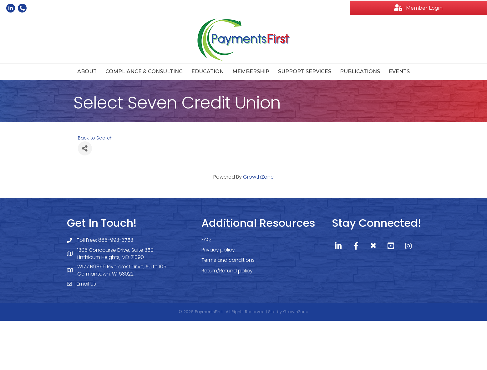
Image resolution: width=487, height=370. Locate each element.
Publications (360, 71)
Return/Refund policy (227, 270)
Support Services (304, 71)
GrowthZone (258, 176)
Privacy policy (218, 249)
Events (399, 71)
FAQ (206, 239)
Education (207, 71)
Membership (250, 71)
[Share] (85, 148)
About (87, 71)
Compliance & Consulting (144, 71)
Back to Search (95, 138)
